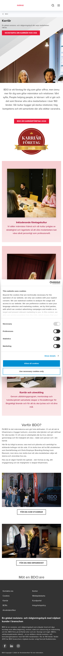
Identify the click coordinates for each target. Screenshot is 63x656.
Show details (50, 356)
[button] (21, 32)
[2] (18, 646)
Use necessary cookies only (31, 371)
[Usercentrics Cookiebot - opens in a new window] (49, 282)
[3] (5, 646)
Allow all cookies (31, 363)
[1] (11, 646)
